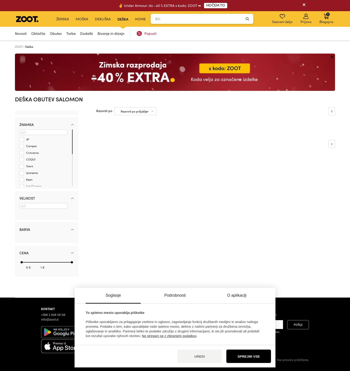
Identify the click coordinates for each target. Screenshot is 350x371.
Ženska (62, 19)
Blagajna (326, 18)
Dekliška (103, 19)
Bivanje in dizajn (111, 33)
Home (140, 19)
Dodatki (86, 33)
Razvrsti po (104, 111)
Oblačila (38, 33)
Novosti (21, 33)
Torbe (71, 33)
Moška (82, 19)
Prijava (305, 19)
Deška (122, 19)
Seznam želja (282, 19)
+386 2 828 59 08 (53, 315)
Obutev (56, 33)
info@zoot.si (49, 319)
